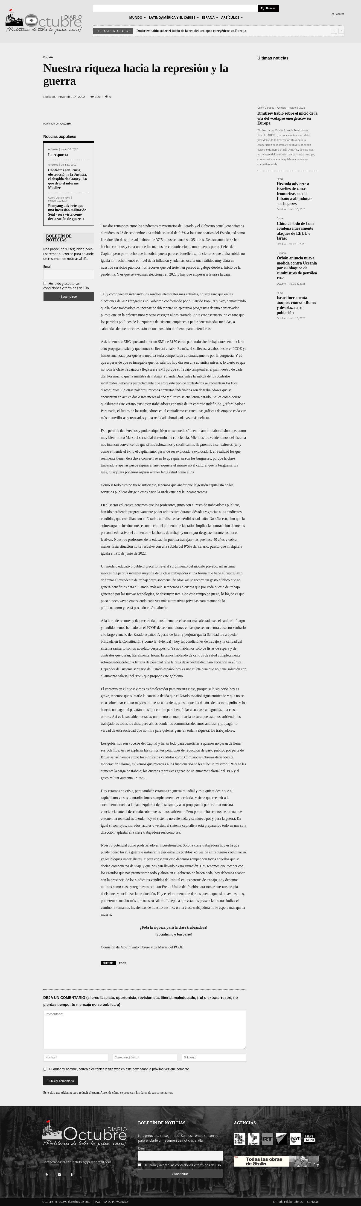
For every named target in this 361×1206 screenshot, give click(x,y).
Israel (280, 179)
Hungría (281, 253)
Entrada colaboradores (288, 1202)
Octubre (65, 123)
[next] (341, 31)
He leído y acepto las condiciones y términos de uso (66, 285)
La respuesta (58, 155)
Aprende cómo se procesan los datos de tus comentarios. (136, 1092)
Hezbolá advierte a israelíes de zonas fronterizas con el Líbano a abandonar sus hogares (294, 193)
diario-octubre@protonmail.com (87, 1162)
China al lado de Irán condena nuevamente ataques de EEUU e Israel (295, 231)
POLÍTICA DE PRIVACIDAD (111, 1202)
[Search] (268, 8)
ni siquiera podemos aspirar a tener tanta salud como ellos (151, 472)
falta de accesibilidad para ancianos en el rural (208, 662)
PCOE (122, 963)
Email (47, 266)
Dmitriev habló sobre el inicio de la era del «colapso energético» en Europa (191, 31)
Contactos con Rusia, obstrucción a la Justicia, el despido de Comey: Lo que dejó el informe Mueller (67, 179)
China (280, 218)
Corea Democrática (59, 197)
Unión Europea (265, 108)
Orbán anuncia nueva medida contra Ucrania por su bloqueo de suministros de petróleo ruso (297, 268)
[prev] (334, 31)
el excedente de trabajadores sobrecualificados (149, 580)
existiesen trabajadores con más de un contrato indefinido (179, 404)
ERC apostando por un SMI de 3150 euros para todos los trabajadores (175, 342)
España (48, 57)
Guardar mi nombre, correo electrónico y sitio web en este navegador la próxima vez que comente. (119, 1069)
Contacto (313, 1202)
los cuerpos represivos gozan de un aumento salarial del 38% (188, 771)
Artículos (53, 149)
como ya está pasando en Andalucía (140, 608)
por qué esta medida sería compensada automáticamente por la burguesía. (180, 355)
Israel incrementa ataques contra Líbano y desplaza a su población (296, 305)
